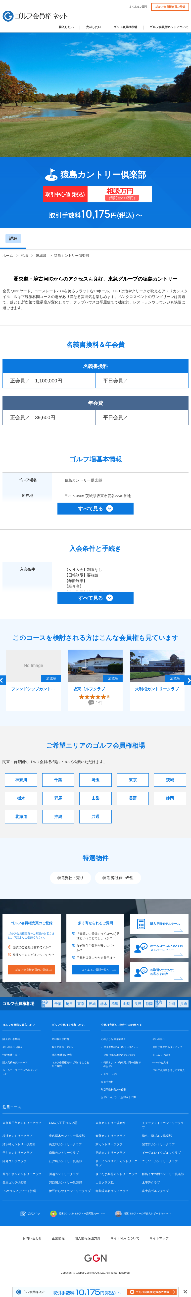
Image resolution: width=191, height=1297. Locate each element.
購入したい (66, 27)
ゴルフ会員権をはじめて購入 (168, 1070)
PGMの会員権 (160, 1062)
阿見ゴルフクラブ (14, 1161)
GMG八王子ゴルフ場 (63, 1123)
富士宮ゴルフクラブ (155, 1191)
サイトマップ (159, 1238)
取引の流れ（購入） (13, 1047)
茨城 (170, 780)
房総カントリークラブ (110, 1152)
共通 (95, 817)
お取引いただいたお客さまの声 (162, 972)
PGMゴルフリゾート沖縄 (19, 1191)
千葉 (58, 780)
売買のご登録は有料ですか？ (32, 947)
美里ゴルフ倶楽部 (14, 1182)
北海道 (21, 817)
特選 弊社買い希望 (117, 878)
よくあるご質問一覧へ (95, 969)
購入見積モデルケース (165, 924)
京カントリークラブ (109, 1144)
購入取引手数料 (11, 1039)
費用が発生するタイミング (167, 1047)
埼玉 (95, 780)
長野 (133, 798)
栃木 (21, 798)
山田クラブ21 (105, 1182)
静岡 (170, 798)
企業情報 (58, 1238)
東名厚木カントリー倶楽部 (67, 1136)
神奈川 (21, 780)
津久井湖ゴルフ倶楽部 (157, 1136)
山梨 (95, 798)
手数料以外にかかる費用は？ (96, 958)
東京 (133, 780)
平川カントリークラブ (17, 1152)
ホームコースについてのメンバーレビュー (166, 948)
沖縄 (58, 817)
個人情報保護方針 (87, 1238)
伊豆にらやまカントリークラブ (70, 1191)
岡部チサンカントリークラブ (21, 1174)
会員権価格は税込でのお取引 (119, 1054)
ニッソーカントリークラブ (160, 1161)
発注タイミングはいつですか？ (33, 955)
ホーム (7, 256)
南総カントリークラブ (64, 1152)
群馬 (58, 798)
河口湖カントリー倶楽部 (65, 1182)
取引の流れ (158, 1039)
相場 (24, 256)
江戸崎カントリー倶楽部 (65, 1161)
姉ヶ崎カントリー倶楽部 (18, 1144)
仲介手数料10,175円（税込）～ (121, 1047)
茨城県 (41, 256)
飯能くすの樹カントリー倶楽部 (163, 1174)
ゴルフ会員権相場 (125, 27)
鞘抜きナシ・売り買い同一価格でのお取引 (122, 1064)
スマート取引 (110, 1074)
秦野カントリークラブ (110, 1136)
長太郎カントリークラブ (65, 1144)
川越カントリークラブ (64, 1174)
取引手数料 (107, 1081)
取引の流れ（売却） (63, 1047)
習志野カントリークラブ (158, 1144)
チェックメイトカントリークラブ (163, 1125)
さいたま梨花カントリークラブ (116, 1174)
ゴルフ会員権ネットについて (169, 27)
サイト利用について (125, 1238)
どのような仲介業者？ (113, 1039)
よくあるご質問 (138, 6)
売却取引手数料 (60, 1039)
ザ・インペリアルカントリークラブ (116, 1163)
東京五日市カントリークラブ (21, 1123)
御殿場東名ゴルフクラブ (112, 1191)
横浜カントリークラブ (17, 1136)
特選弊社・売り (70, 878)
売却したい (93, 27)
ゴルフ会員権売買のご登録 (31, 969)
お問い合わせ (32, 1238)
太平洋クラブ (151, 1182)
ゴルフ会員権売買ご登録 (170, 6)
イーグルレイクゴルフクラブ (161, 1152)
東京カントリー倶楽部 (110, 1123)
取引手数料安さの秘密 (113, 1089)
